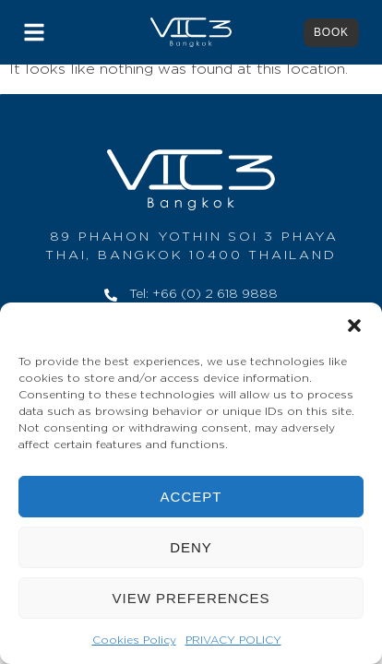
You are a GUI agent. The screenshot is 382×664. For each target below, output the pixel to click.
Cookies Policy (134, 640)
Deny (191, 547)
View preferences (190, 598)
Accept (191, 496)
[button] (354, 325)
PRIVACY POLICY (233, 640)
